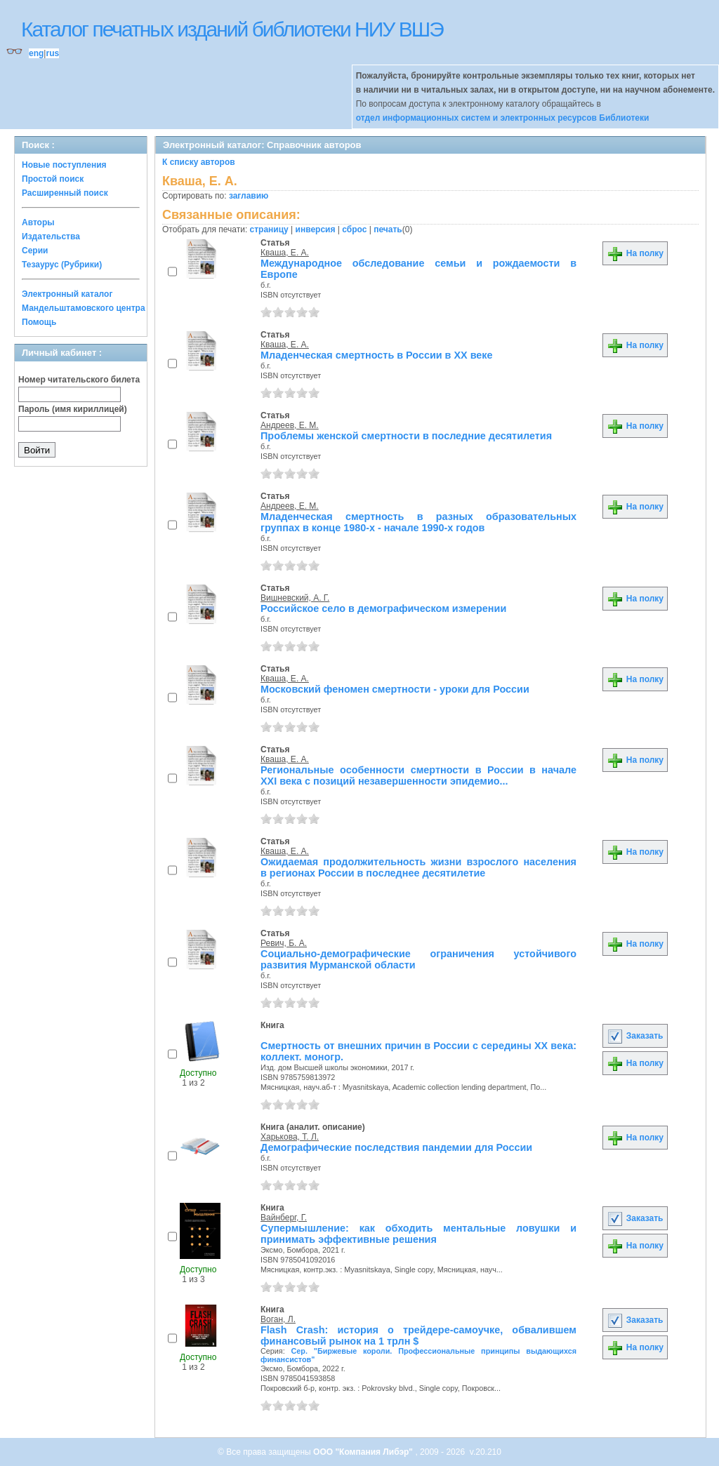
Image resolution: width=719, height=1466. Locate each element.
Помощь (39, 322)
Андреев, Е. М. (289, 425)
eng (36, 53)
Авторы (38, 222)
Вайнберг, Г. (283, 1217)
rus (52, 53)
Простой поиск (53, 179)
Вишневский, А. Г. (294, 598)
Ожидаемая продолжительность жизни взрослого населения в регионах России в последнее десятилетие (418, 867)
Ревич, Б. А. (283, 943)
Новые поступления (64, 165)
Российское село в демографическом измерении (383, 608)
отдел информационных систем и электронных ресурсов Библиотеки (502, 118)
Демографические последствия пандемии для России (396, 1147)
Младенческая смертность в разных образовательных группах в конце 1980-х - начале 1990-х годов (418, 522)
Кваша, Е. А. (284, 253)
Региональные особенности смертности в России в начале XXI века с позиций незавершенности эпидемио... (418, 775)
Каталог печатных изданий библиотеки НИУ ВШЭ (232, 29)
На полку (635, 253)
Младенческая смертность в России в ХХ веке (376, 355)
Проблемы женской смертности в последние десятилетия (406, 435)
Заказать (635, 1036)
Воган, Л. (278, 1319)
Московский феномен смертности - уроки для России (394, 689)
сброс (354, 229)
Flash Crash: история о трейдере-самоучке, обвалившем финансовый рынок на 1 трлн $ (418, 1335)
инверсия (316, 229)
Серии (35, 250)
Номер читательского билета (79, 380)
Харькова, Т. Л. (289, 1137)
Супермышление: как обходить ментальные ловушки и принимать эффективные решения (418, 1233)
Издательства (51, 236)
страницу (269, 229)
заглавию (248, 196)
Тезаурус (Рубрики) (62, 264)
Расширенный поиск (65, 193)
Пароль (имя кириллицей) (72, 409)
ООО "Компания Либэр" (364, 1452)
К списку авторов (198, 162)
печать (388, 229)
